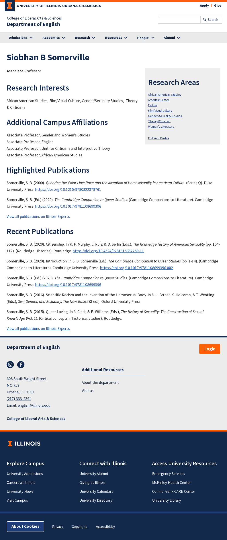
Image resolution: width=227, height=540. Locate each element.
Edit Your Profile (158, 138)
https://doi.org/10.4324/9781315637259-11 (108, 251)
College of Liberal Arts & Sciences (34, 18)
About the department (100, 382)
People (143, 37)
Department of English (33, 24)
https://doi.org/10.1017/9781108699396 (68, 206)
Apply (204, 5)
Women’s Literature (161, 126)
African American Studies (164, 94)
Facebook (21, 365)
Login (209, 349)
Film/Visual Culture (160, 110)
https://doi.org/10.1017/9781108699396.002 (136, 268)
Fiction (152, 105)
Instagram (10, 365)
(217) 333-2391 (19, 399)
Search (213, 19)
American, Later (158, 100)
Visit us (88, 391)
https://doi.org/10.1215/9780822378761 (68, 189)
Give (217, 5)
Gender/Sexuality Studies (165, 116)
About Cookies (25, 527)
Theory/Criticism (159, 121)
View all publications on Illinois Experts (38, 216)
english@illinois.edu (34, 405)
